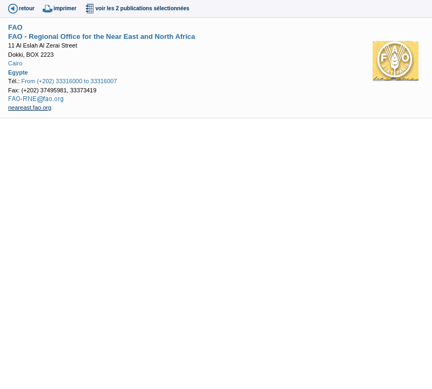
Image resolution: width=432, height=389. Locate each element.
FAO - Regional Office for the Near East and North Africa (101, 36)
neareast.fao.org (29, 107)
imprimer (65, 8)
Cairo (15, 63)
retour (27, 8)
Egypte (18, 72)
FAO (15, 27)
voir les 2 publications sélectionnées (143, 8)
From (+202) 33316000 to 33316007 (69, 81)
